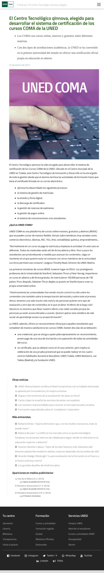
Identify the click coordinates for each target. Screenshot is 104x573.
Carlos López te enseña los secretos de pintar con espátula (49, 400)
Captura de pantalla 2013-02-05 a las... (36, 482)
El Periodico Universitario (31, 496)
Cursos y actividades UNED (81, 534)
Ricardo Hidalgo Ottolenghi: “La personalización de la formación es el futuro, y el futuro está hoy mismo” (57, 458)
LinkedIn (42, 560)
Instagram (31, 555)
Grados (39, 534)
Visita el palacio (10, 544)
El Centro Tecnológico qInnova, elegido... (48, 4)
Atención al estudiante (79, 528)
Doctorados (41, 544)
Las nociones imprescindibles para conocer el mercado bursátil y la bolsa (56, 404)
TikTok (58, 560)
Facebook (13, 555)
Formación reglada (45, 528)
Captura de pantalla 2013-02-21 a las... (36, 489)
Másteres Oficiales (45, 539)
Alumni (71, 544)
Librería (6, 528)
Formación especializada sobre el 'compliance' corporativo (48, 409)
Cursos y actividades (46, 523)
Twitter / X (50, 555)
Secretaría (8, 523)
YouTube (86, 555)
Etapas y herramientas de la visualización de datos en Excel (49, 395)
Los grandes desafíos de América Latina (39, 465)
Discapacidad (74, 539)
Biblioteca (7, 534)
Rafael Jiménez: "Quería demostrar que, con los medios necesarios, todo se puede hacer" (56, 426)
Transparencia (10, 539)
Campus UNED (75, 523)
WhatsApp (69, 555)
